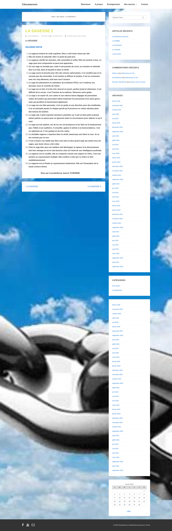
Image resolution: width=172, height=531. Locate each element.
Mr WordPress (117, 77)
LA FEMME (116, 41)
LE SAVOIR (116, 50)
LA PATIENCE (117, 45)
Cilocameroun (29, 4)
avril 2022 (115, 249)
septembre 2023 (117, 179)
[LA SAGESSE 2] (57, 36)
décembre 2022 (117, 214)
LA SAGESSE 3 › (95, 186)
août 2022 (115, 232)
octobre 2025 (116, 110)
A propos (99, 4)
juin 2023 (115, 188)
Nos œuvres (131, 4)
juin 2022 (115, 240)
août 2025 (115, 114)
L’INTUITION (116, 54)
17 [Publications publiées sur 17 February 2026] (119, 501)
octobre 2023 (116, 175)
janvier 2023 (116, 210)
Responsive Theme (143, 525)
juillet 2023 (115, 184)
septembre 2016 (117, 258)
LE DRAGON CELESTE (120, 36)
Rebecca (115, 73)
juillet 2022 (115, 236)
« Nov (129, 511)
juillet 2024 (115, 140)
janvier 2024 (116, 162)
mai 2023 (115, 192)
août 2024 (115, 136)
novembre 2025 (117, 105)
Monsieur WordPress (119, 82)
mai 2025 (115, 118)
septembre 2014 (117, 266)
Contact (144, 4)
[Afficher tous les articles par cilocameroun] (32, 36)
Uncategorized (117, 290)
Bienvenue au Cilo (128, 73)
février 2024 (116, 158)
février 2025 (116, 123)
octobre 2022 (116, 223)
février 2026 (116, 101)
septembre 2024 (117, 131)
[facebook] (23, 526)
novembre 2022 (117, 219)
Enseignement (113, 4)
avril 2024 (115, 149)
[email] (33, 526)
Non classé (81, 36)
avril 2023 (115, 197)
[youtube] (28, 526)
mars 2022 (115, 253)
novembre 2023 (117, 171)
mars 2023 (115, 201)
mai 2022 (115, 245)
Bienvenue (85, 4)
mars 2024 (115, 153)
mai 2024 (115, 144)
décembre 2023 (117, 166)
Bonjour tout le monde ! (138, 82)
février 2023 (116, 205)
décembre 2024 (117, 127)
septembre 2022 (117, 227)
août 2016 (115, 262)
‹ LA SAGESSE (31, 186)
